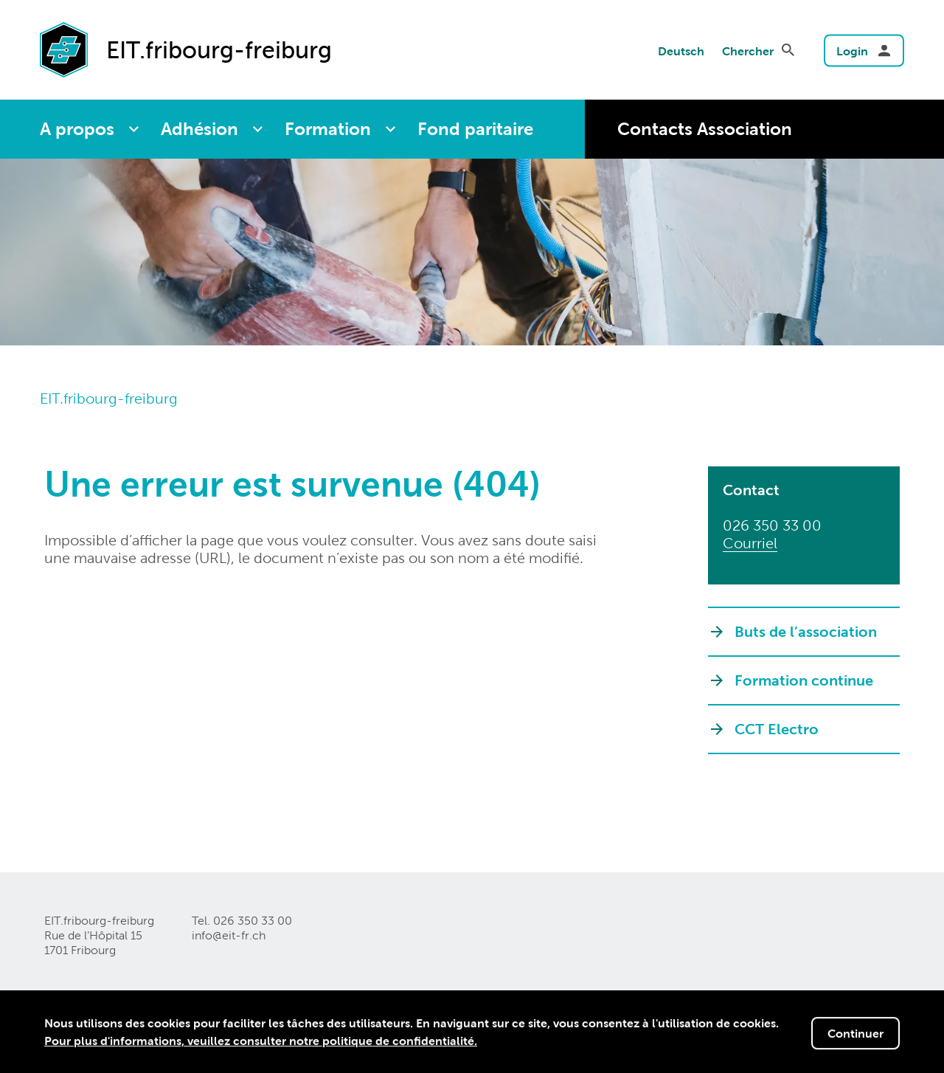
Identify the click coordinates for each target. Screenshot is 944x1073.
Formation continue (804, 680)
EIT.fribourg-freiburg (109, 398)
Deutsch (681, 50)
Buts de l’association (806, 632)
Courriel (750, 543)
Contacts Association (704, 129)
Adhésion (199, 129)
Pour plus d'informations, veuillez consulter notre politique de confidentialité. (260, 1041)
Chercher (748, 50)
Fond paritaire (475, 129)
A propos (77, 129)
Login (852, 50)
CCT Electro (777, 729)
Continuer (855, 1034)
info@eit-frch (229, 935)
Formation (328, 129)
